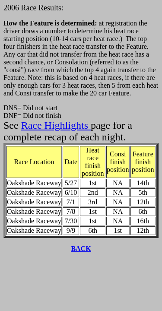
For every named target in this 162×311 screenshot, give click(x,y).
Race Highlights (56, 125)
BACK (81, 248)
